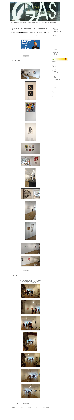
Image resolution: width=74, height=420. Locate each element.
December (55, 71)
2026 (54, 65)
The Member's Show (15, 60)
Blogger (41, 417)
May (54, 84)
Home (30, 407)
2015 (54, 96)
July (54, 77)
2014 (54, 97)
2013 (54, 98)
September (55, 75)
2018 (54, 92)
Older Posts (47, 407)
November (55, 72)
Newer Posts (13, 407)
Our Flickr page (55, 54)
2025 (54, 66)
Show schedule (55, 35)
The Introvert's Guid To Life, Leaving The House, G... (57, 79)
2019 (54, 91)
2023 (54, 69)
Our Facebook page (55, 52)
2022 (54, 70)
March (55, 87)
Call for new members (56, 51)
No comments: (20, 403)
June (54, 83)
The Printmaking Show (16, 275)
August (55, 76)
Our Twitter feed (55, 53)
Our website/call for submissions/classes (56, 49)
